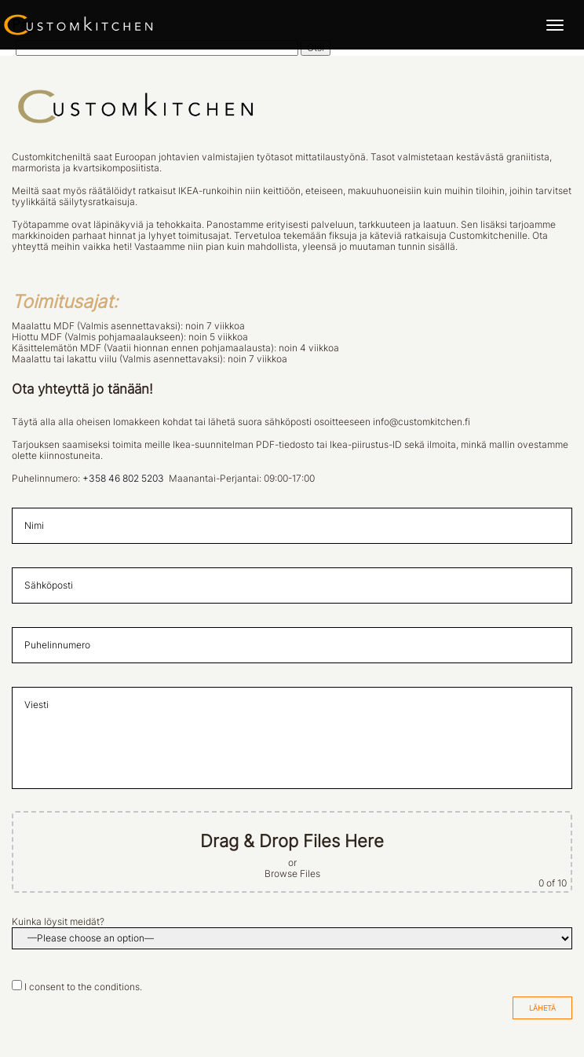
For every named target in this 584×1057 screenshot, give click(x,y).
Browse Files (292, 873)
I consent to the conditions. (83, 987)
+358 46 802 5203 (123, 478)
